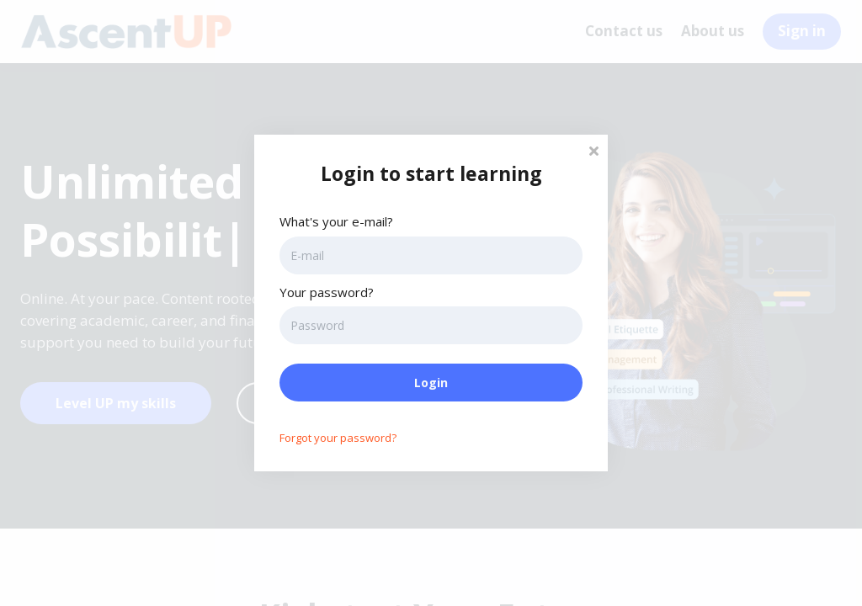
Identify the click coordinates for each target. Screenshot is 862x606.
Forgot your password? (337, 437)
